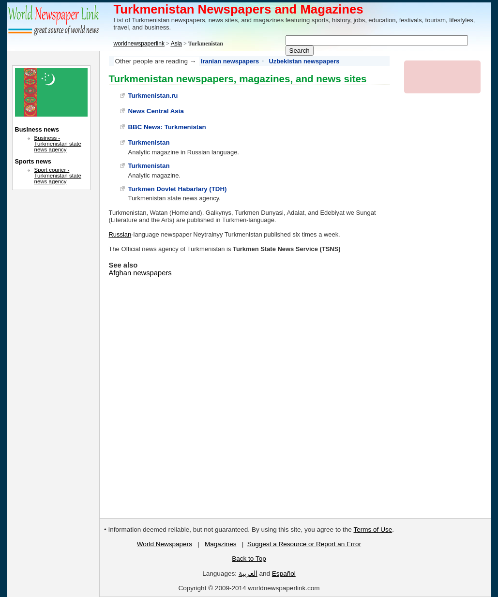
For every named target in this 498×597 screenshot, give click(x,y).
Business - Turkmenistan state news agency (57, 143)
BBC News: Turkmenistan (167, 127)
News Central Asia (156, 111)
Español (284, 573)
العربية (248, 573)
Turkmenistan (149, 142)
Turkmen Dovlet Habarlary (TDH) (177, 189)
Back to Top (249, 558)
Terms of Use (373, 529)
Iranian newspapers (230, 61)
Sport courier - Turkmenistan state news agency (57, 175)
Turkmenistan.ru (153, 95)
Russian (120, 234)
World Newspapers (164, 544)
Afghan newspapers (140, 273)
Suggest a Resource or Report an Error (304, 544)
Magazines (220, 544)
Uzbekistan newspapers (304, 61)
